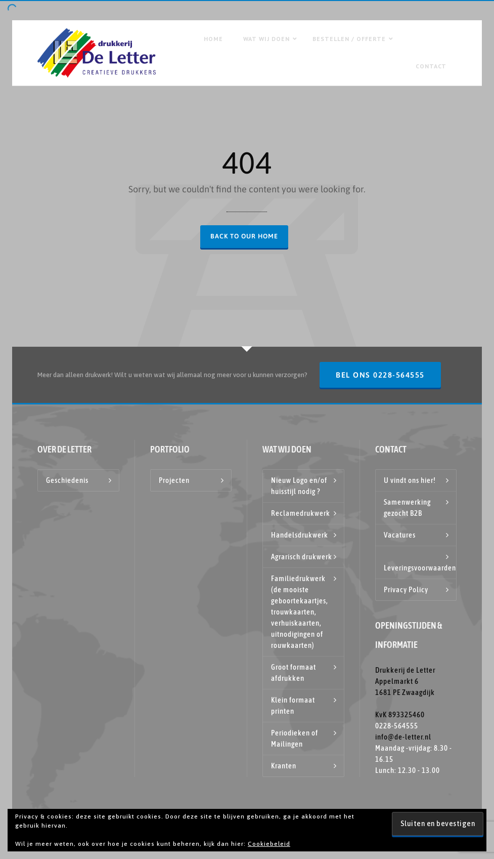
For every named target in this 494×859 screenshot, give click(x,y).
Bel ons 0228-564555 (380, 375)
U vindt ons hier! (410, 480)
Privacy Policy (406, 589)
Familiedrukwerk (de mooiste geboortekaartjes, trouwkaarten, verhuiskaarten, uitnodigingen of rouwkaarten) (299, 611)
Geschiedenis (67, 480)
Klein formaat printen (293, 705)
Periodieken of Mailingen (294, 738)
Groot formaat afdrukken (293, 672)
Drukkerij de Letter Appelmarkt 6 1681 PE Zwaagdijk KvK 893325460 (405, 692)
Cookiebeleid (269, 843)
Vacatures (400, 534)
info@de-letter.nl (403, 736)
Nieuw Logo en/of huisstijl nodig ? (299, 486)
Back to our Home (244, 236)
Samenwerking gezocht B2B (407, 507)
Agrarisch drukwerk (301, 556)
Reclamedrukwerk (300, 513)
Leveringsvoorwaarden (420, 567)
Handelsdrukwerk (299, 534)
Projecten (174, 480)
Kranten (283, 765)
